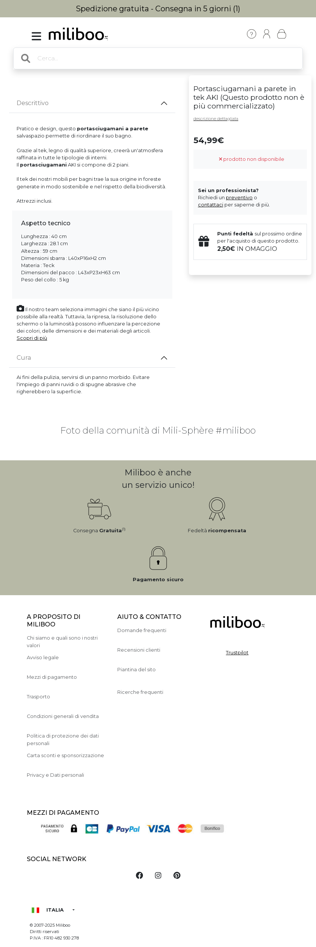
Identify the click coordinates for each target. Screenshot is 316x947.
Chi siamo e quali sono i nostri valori (62, 641)
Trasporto (38, 697)
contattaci (210, 205)
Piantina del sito (136, 669)
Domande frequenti (141, 630)
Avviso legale (43, 657)
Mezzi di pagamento (52, 677)
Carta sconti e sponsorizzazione (65, 755)
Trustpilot (237, 652)
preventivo (239, 197)
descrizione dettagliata (215, 118)
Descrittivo (33, 103)
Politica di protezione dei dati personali (63, 739)
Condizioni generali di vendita (63, 716)
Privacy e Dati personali (55, 775)
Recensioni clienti (138, 650)
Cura (24, 357)
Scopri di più (32, 338)
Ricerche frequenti (140, 692)
